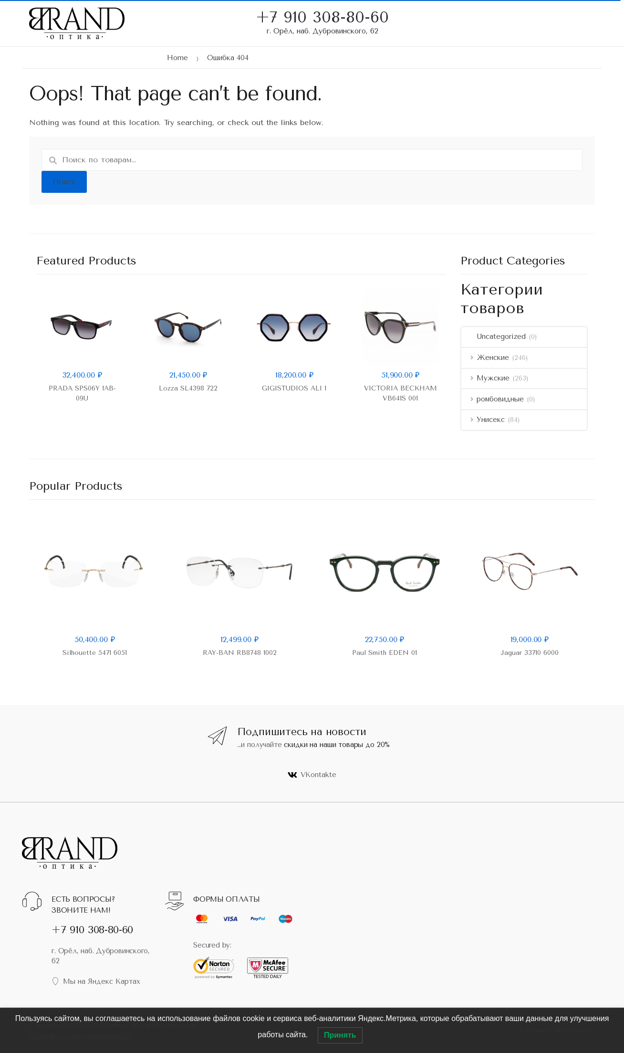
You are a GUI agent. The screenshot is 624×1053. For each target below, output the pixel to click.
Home (177, 57)
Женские (485, 357)
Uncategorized (493, 336)
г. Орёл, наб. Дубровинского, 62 (322, 31)
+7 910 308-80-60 (322, 11)
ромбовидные (492, 399)
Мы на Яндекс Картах (96, 981)
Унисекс (483, 419)
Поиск (64, 181)
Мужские (485, 378)
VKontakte (312, 774)
